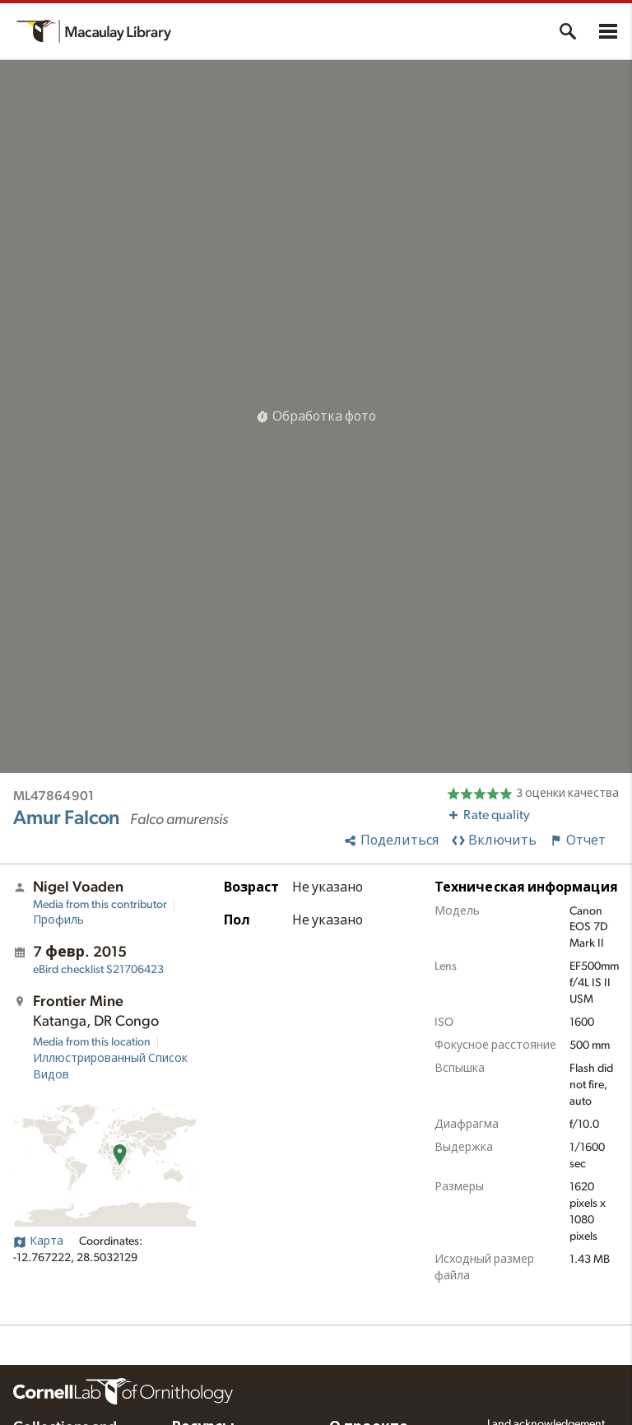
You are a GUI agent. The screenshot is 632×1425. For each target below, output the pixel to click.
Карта (38, 1241)
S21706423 (98, 970)
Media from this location (92, 1042)
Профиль (58, 920)
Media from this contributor (100, 904)
